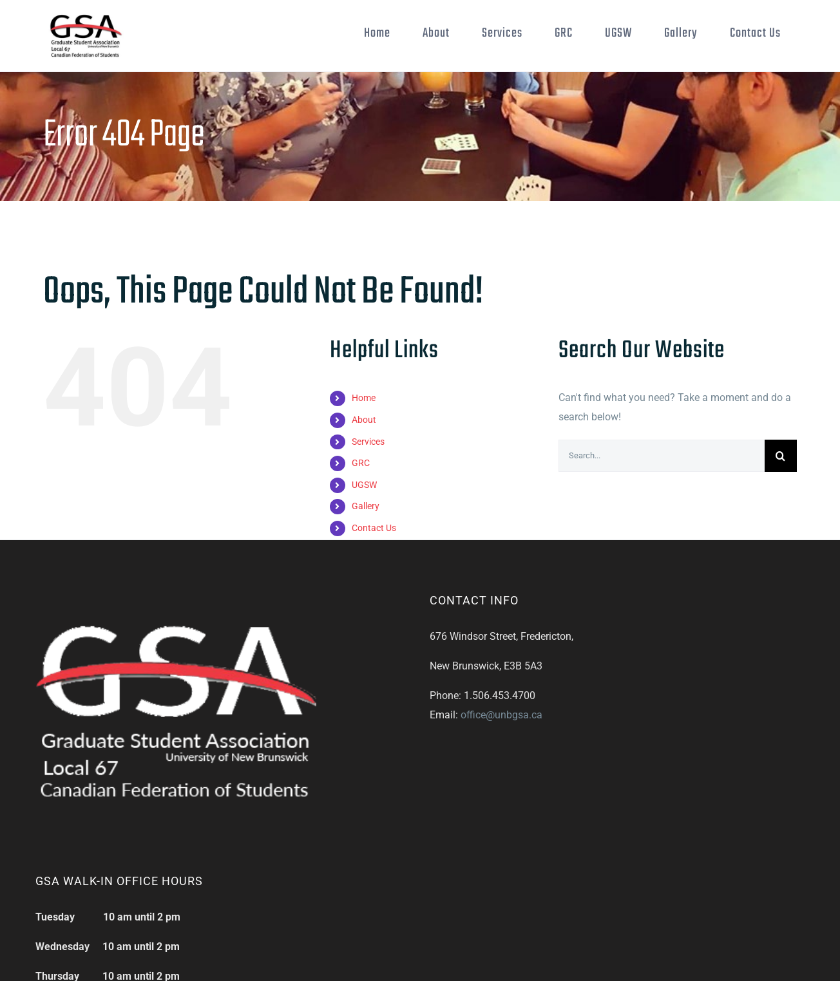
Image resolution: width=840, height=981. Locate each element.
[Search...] (661, 496)
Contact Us (374, 568)
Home (364, 438)
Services (368, 481)
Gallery (365, 546)
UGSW (364, 524)
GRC (361, 503)
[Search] (781, 496)
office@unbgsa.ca (501, 755)
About (364, 459)
